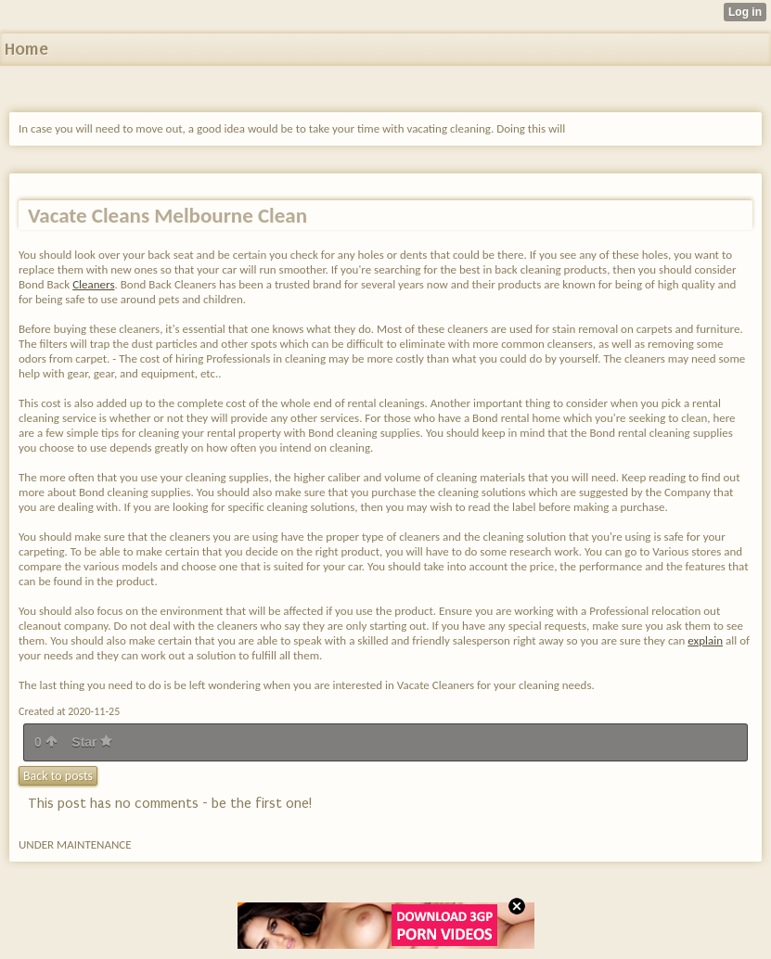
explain (705, 640)
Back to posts (58, 776)
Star (91, 742)
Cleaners (93, 284)
